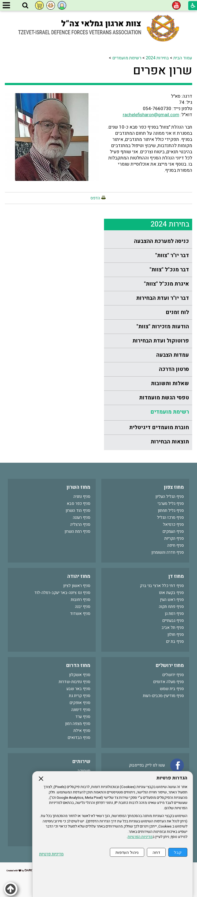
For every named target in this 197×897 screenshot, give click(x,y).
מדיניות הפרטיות (140, 837)
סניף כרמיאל (173, 524)
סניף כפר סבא (78, 503)
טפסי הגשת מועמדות (164, 398)
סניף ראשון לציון (76, 586)
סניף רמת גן (174, 614)
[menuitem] (148, 241)
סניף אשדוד (80, 614)
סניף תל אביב (173, 627)
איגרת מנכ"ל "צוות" (166, 284)
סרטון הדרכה (174, 369)
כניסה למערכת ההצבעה (161, 241)
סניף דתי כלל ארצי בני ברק (162, 586)
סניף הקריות (174, 538)
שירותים (81, 761)
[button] (25, 5)
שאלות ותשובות (170, 383)
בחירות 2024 (157, 58)
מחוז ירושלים (170, 665)
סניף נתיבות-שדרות (74, 682)
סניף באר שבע (78, 689)
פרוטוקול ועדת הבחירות (160, 341)
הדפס (95, 198)
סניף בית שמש (172, 689)
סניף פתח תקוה (171, 607)
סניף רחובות (80, 600)
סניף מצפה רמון (77, 724)
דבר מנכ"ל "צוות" (169, 270)
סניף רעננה (81, 517)
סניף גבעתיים (173, 620)
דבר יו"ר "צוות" (172, 255)
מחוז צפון (174, 487)
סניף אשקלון (79, 675)
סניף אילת (81, 731)
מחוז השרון (78, 487)
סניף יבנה (82, 607)
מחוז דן (176, 576)
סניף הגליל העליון (169, 496)
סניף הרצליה (80, 524)
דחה (156, 852)
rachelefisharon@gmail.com (151, 114)
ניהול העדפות (127, 852)
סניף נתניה (81, 496)
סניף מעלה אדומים (168, 682)
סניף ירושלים (173, 675)
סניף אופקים (79, 703)
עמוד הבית (182, 58)
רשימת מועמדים (126, 58)
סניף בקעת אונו (171, 593)
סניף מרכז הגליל (170, 517)
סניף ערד (82, 717)
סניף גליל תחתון (171, 510)
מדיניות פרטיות (51, 854)
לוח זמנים (177, 312)
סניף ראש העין (172, 600)
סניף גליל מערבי (171, 503)
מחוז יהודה (78, 576)
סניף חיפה (175, 545)
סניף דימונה (80, 710)
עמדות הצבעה (172, 355)
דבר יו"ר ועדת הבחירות (162, 298)
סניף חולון (176, 634)
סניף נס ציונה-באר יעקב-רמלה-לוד (62, 593)
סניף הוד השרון (78, 510)
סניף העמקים (173, 531)
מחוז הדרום (78, 665)
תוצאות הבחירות (170, 442)
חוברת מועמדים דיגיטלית (159, 427)
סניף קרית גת (79, 696)
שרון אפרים (162, 70)
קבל (178, 852)
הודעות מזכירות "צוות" (162, 326)
